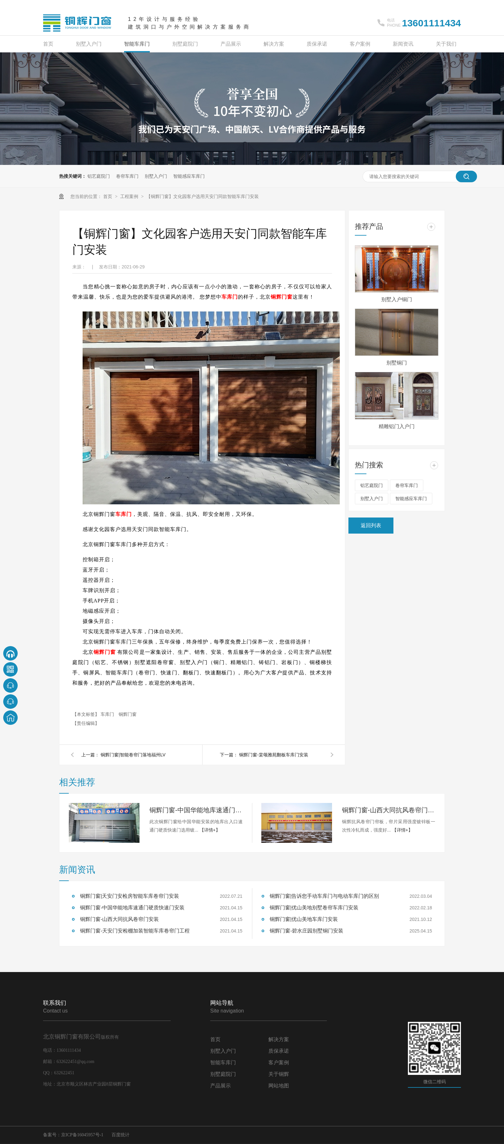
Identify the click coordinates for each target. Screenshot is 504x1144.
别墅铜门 (396, 362)
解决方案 (274, 44)
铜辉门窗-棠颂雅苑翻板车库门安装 (273, 754)
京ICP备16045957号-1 (82, 1134)
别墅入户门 (89, 44)
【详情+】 (210, 830)
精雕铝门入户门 (397, 426)
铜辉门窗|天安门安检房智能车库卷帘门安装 (129, 896)
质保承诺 (317, 44)
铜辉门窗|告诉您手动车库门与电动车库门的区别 (324, 896)
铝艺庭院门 (98, 176)
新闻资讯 (403, 44)
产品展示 (231, 44)
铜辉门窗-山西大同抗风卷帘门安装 (388, 810)
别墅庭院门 (185, 44)
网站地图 (278, 1085)
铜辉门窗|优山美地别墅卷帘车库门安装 (314, 907)
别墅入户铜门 (396, 299)
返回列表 (371, 525)
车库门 (229, 297)
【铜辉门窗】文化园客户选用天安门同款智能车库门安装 (202, 196)
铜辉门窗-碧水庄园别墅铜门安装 (306, 930)
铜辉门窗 (281, 297)
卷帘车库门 (127, 176)
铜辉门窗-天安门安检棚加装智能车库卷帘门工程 (135, 930)
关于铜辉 (278, 1074)
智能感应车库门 (189, 176)
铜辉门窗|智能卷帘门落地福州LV (133, 754)
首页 (48, 44)
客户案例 (360, 44)
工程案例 (130, 196)
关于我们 (446, 44)
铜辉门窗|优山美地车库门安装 (304, 919)
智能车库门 (137, 44)
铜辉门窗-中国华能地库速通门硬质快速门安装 (196, 810)
